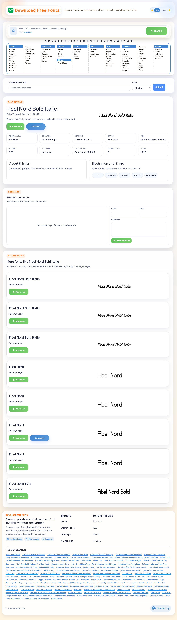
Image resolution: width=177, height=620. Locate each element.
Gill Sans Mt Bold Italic (105, 567)
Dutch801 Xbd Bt (61, 557)
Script (109, 46)
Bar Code (142, 47)
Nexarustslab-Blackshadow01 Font (37, 595)
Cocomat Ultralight (133, 560)
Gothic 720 (56, 583)
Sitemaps (66, 534)
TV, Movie (142, 59)
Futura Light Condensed (104, 595)
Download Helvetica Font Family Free (21, 567)
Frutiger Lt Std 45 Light (50, 573)
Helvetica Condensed (113, 560)
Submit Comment (121, 240)
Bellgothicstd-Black (92, 592)
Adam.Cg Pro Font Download (37, 599)
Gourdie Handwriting (60, 564)
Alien (124, 49)
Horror (11, 70)
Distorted (12, 66)
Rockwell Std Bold (27, 586)
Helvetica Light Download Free (87, 576)
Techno (61, 46)
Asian (124, 54)
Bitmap (61, 60)
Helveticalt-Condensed (159, 567)
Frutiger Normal (27, 589)
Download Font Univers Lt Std (114, 576)
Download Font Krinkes (157, 589)
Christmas (159, 56)
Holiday (158, 46)
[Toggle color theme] (160, 10)
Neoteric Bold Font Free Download (76, 573)
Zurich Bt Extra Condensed (33, 554)
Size (134, 83)
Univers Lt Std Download (64, 595)
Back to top (160, 608)
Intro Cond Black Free (81, 564)
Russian (45, 59)
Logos (141, 61)
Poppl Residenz (138, 589)
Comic (11, 52)
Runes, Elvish (127, 59)
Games (125, 68)
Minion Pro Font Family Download (129, 557)
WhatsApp (151, 175)
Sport (141, 52)
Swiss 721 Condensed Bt (131, 570)
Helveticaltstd (83, 580)
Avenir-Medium (151, 557)
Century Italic (88, 567)
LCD (59, 52)
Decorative (29, 49)
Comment (115, 219)
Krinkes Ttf (49, 570)
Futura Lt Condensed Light (81, 586)
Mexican (45, 54)
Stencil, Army (30, 54)
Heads (141, 54)
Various (28, 63)
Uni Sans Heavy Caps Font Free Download (138, 583)
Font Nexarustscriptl (109, 570)
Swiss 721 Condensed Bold (58, 554)
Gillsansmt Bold (75, 592)
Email (142, 209)
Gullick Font (127, 573)
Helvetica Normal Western (64, 580)
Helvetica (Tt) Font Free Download (132, 567)
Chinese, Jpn (46, 49)
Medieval (77, 49)
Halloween (159, 54)
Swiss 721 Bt (96, 580)
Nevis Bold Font (101, 586)
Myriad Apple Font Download (123, 586)
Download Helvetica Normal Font (117, 592)
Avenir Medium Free (112, 580)
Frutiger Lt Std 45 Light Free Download (79, 583)
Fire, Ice (28, 47)
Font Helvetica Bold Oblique (104, 564)
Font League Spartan (138, 595)
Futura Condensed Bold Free (154, 564)
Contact (97, 521)
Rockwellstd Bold (144, 586)
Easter (157, 52)
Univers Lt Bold (123, 589)
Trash (108, 59)
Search (156, 31)
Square (60, 49)
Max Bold (77, 589)
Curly (11, 59)
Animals (125, 52)
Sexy (140, 63)
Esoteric (125, 61)
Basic (93, 46)
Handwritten (111, 54)
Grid (27, 61)
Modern (77, 52)
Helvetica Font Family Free (129, 564)
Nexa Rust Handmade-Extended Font (99, 589)
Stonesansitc (152, 580)
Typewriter (29, 52)
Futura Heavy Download (81, 557)
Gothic (77, 46)
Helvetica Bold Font (90, 570)
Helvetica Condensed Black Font (34, 576)
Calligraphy (110, 49)
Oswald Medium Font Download (106, 573)
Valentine (158, 49)
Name (113, 209)
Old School (13, 56)
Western (12, 61)
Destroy (12, 68)
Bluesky (124, 175)
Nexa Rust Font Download (61, 576)
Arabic (44, 52)
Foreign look (46, 46)
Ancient (125, 56)
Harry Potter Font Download (17, 557)
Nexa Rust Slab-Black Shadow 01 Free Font (48, 592)
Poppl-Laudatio (44, 580)
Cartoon (12, 49)
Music (141, 68)
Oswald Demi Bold (80, 554)
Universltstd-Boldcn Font (91, 560)
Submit (159, 87)
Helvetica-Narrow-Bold (102, 557)
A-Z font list (67, 540)
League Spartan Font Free (108, 583)
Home (64, 521)
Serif (92, 52)
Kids (140, 56)
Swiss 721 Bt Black (46, 567)
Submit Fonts (68, 527)
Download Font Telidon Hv (133, 580)
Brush (108, 56)
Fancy (12, 46)
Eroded (12, 63)
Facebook (111, 175)
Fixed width (94, 54)
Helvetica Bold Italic (63, 589)
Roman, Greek (47, 56)
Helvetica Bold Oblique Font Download (32, 564)
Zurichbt (161, 583)
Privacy (97, 540)
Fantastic (126, 63)
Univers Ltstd (122, 595)
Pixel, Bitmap (62, 63)
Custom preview (17, 82)
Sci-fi (60, 54)
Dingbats (126, 46)
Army (141, 66)
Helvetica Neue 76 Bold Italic (68, 567)
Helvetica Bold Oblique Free (47, 560)
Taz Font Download (44, 589)
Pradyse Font (11, 586)
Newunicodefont (13, 554)
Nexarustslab (56, 599)
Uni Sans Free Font (140, 592)
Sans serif (94, 49)
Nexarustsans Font (136, 576)
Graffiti (109, 61)
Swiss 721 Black (156, 595)
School (108, 52)
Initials (27, 59)
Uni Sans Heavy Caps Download (129, 554)
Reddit (137, 175)
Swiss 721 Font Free (143, 573)
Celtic (76, 54)
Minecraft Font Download (154, 554)
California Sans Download (27, 573)
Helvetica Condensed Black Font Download (24, 570)
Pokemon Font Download (41, 557)
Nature (141, 49)
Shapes (125, 70)
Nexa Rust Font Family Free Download (52, 586)
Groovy (12, 54)
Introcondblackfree (27, 580)
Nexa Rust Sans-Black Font (17, 592)
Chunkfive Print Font (70, 560)
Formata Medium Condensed (68, 570)
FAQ (95, 527)
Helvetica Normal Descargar (101, 554)
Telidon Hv (155, 592)
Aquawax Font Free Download (36, 583)
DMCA (96, 534)
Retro (27, 56)
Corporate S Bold (84, 595)
